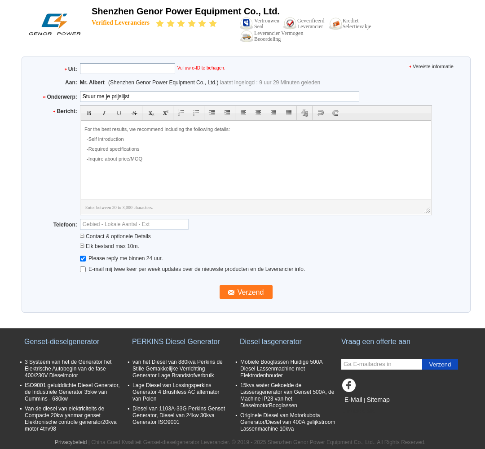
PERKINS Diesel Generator (176, 341)
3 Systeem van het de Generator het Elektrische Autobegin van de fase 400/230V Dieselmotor (68, 369)
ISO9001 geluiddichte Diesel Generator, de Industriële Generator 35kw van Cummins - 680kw (72, 392)
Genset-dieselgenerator (61, 341)
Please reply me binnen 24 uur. (121, 258)
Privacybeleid (71, 442)
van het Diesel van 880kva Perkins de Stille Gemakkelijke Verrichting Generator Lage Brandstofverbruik (177, 369)
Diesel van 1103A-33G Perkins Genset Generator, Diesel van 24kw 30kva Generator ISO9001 (178, 415)
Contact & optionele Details (115, 236)
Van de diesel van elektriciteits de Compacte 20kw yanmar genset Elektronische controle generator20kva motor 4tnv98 (71, 418)
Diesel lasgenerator (271, 341)
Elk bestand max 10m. (109, 246)
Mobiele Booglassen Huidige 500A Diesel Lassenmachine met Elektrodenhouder (281, 369)
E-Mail (353, 399)
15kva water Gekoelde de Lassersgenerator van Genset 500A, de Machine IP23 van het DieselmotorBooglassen (287, 395)
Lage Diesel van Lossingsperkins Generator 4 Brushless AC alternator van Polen (175, 392)
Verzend (440, 364)
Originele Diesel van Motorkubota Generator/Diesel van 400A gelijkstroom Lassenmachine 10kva (287, 422)
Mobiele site (358, 411)
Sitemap (377, 399)
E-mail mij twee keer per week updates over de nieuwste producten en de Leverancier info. (192, 269)
